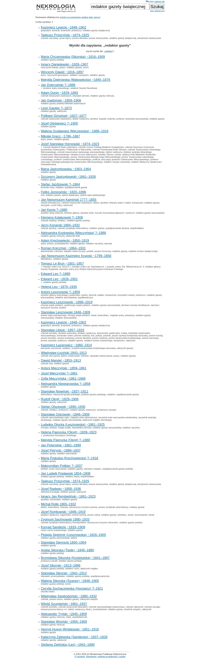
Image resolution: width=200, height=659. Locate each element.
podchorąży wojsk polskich (77, 305)
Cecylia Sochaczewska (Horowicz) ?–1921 (72, 588)
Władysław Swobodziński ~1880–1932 (69, 596)
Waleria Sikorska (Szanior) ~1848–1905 (70, 581)
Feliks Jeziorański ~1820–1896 (63, 192)
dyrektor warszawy (67, 333)
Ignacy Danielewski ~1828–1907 (64, 64)
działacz (62, 220)
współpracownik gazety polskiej (117, 469)
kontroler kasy (47, 187)
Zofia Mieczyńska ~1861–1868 (63, 378)
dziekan (53, 427)
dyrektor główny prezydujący (54, 295)
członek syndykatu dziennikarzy (73, 228)
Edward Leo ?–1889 (55, 274)
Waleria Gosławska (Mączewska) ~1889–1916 (74, 131)
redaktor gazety (74, 67)
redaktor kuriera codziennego (98, 340)
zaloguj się (159, 1)
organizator (65, 515)
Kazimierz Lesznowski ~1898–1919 (66, 302)
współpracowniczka (100, 576)
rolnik (68, 617)
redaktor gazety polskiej (52, 60)
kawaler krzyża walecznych (84, 154)
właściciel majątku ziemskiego (97, 420)
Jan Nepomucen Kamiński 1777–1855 (68, 199)
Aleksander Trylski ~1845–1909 (64, 614)
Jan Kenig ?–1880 (54, 210)
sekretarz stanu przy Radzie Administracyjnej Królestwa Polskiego (91, 269)
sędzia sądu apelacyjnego (92, 195)
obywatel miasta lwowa (101, 356)
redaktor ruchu (72, 568)
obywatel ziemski (80, 96)
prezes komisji (156, 335)
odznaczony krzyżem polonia (83, 507)
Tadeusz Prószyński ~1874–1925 (65, 35)
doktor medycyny (80, 119)
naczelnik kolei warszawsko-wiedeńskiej (117, 417)
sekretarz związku (92, 469)
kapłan (101, 295)
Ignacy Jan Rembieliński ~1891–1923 (68, 496)
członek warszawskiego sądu (55, 417)
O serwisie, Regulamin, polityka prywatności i (100, 656)
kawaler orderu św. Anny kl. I (57, 267)
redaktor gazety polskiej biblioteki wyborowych (63, 103)
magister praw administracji (83, 417)
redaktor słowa (72, 476)
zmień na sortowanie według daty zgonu (80, 17)
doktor (96, 203)
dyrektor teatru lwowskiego (56, 88)
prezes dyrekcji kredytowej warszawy (130, 335)
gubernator (114, 333)
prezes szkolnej (99, 338)
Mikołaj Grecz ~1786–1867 (60, 136)
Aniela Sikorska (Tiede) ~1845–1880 (67, 550)
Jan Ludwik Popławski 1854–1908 (65, 473)
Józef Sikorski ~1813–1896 (60, 565)
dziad (93, 315)
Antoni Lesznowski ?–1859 (60, 292)
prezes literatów (79, 38)
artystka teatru (48, 591)
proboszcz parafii (49, 561)
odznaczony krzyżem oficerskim (102, 522)
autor (43, 75)
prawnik (107, 335)
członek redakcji (48, 220)
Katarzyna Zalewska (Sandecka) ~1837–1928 (74, 637)
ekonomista (102, 333)
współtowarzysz (85, 297)
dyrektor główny (71, 213)
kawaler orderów (107, 119)
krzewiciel (65, 30)
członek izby (47, 363)
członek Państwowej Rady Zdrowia (109, 149)
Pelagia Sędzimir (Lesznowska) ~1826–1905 (73, 535)
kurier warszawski (57, 469)
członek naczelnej (49, 38)
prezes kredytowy (66, 338)
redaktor (109, 51)
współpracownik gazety (76, 187)
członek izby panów (50, 356)
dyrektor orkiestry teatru (111, 203)
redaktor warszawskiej (65, 297)
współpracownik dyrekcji (117, 228)
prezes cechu (55, 599)
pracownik (56, 348)
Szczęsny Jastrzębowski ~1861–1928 (68, 176)
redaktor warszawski (67, 453)
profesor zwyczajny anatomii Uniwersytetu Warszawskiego (120, 159)
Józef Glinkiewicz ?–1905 (59, 123)
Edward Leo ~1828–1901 (59, 279)
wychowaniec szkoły (144, 515)
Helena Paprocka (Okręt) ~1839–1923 (68, 432)
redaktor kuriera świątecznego (143, 251)
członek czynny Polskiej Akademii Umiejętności (101, 147)
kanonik (56, 30)
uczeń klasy (56, 205)
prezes (50, 243)
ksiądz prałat (64, 427)
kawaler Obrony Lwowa (109, 154)
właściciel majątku (89, 568)
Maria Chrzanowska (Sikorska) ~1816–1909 (73, 56)
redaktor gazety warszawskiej (150, 213)
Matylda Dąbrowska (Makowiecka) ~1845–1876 (75, 79)
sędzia (74, 538)
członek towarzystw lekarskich (73, 607)
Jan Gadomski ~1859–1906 (61, 100)
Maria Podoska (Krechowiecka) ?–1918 (69, 458)
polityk (99, 335)
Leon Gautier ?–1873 (56, 108)
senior (130, 515)
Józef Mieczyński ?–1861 (59, 373)
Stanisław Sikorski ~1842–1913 (64, 573)
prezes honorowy (103, 251)
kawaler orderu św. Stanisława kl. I (89, 267)
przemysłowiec (58, 576)
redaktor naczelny (94, 243)
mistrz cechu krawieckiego (53, 530)
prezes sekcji (93, 515)
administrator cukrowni (52, 251)
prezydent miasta (126, 295)
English (150, 1)
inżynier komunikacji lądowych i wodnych (115, 213)
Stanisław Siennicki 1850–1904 (63, 542)
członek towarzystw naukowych (56, 96)
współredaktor (137, 228)
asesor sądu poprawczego (53, 315)
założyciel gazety (125, 348)
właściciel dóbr (73, 236)
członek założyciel (134, 607)
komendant (55, 499)
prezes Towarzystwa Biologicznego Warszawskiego (95, 157)
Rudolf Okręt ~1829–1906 (60, 399)
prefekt (90, 251)
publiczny (62, 340)
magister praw (117, 315)
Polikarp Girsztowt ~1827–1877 (64, 116)
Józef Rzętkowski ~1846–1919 (63, 512)
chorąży (44, 427)
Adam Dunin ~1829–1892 (59, 92)
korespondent (79, 522)
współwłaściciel (79, 617)
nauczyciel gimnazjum (57, 75)
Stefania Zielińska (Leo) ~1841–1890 (68, 644)
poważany (130, 315)
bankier (44, 469)
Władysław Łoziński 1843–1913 (64, 353)
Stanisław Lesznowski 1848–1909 (65, 312)
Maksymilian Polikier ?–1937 (61, 466)
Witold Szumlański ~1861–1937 (64, 604)
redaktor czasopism (79, 75)
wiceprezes (119, 340)
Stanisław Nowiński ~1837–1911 (64, 391)
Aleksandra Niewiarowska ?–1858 (65, 384)
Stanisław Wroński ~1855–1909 (64, 621)
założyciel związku (89, 599)
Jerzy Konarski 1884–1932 (60, 225)
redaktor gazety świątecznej (96, 30)
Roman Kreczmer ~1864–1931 (63, 248)
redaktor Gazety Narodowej (83, 88)
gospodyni (46, 30)
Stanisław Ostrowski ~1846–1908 (65, 414)
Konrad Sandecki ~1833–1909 (63, 527)
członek (44, 410)
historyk (85, 356)
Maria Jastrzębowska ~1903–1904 (66, 169)
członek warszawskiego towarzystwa (106, 607)
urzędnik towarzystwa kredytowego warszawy (93, 348)
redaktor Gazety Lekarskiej (117, 162)
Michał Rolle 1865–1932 (58, 504)
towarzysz (91, 410)
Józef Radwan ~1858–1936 (61, 489)
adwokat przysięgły (50, 492)
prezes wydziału (48, 340)
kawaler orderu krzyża (74, 251)
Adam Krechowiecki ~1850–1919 (65, 240)
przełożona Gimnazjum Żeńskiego (59, 435)
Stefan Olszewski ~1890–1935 (63, 407)
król (42, 195)
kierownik (45, 348)
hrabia (128, 203)
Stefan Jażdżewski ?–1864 (60, 184)
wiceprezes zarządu (106, 410)
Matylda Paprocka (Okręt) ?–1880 (65, 440)
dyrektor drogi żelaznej (52, 213)
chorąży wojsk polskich (52, 305)
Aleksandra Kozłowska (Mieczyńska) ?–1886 (73, 233)
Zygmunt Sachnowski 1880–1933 (65, 519)
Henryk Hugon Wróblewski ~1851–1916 (70, 629)
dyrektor (94, 119)
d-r (65, 609)
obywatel (45, 576)
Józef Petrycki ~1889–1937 (61, 450)
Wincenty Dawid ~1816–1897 (62, 72)
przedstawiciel (61, 243)
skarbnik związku (132, 609)
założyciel (61, 111)
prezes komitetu (48, 338)
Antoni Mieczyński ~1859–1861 (63, 368)
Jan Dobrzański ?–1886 (58, 85)
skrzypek (45, 205)
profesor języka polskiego (93, 394)
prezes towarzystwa (98, 38)
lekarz (89, 609)
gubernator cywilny (79, 295)
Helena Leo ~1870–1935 (59, 287)
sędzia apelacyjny (70, 195)
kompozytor (137, 203)
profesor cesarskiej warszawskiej (132, 119)
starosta (108, 243)
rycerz (86, 67)
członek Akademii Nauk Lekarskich (60, 147)
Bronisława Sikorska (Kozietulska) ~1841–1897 (75, 558)
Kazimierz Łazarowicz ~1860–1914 (66, 345)
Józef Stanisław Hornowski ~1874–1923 (70, 144)
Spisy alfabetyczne (157, 11)
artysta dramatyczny (50, 203)
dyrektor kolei (87, 213)
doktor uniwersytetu (70, 356)
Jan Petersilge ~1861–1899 (61, 445)
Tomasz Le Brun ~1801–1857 (62, 263)
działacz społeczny (87, 333)
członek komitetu (49, 333)
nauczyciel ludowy (49, 67)
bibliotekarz (46, 259)
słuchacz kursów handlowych (135, 305)
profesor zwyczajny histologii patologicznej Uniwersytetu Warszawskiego (99, 160)
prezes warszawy (150, 338)
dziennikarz (103, 315)
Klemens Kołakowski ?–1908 (62, 217)
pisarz (62, 67)
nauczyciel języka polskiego (66, 394)
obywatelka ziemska (82, 427)
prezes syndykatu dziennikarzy (113, 507)
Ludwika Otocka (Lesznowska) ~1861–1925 (73, 424)
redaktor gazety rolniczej (102, 96)
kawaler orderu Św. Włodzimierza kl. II (125, 267)
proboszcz (77, 30)
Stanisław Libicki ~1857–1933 (62, 330)
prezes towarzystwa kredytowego (124, 338)
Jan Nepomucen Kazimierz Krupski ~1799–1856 (76, 256)
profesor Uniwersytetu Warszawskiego (72, 159)
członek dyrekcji (48, 228)
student (62, 307)
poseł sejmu (65, 38)
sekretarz (121, 515)
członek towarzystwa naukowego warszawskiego (81, 152)
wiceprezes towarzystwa (149, 38)
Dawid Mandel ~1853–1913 (61, 360)
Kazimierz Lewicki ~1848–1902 (63, 27)
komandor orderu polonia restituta (73, 335)
